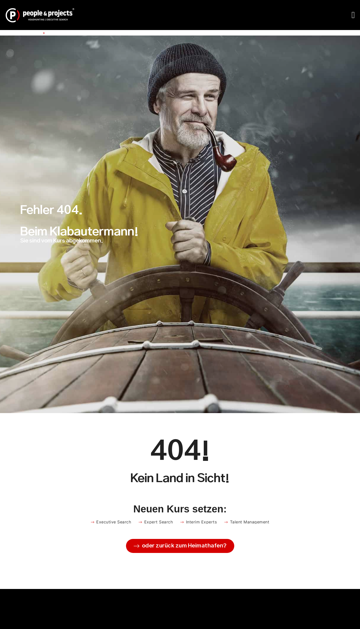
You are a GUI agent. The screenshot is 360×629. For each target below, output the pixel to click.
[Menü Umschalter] (353, 15)
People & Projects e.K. (21, 32)
